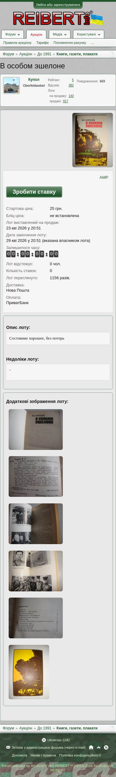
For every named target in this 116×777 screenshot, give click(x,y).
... (92, 42)
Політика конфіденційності (80, 755)
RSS (106, 747)
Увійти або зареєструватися (58, 5)
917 (65, 101)
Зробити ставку (34, 192)
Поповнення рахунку (70, 42)
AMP (104, 177)
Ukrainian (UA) (58, 740)
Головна (91, 747)
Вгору (99, 747)
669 (102, 81)
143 (71, 96)
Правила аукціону (17, 42)
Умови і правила (43, 755)
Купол (34, 79)
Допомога (19, 755)
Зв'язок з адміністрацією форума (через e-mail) (49, 747)
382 (71, 85)
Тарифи (42, 42)
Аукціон (36, 34)
